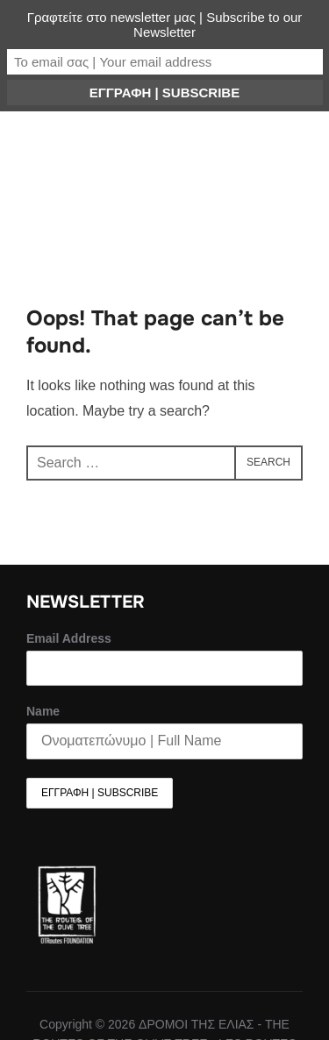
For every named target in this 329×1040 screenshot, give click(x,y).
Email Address (68, 638)
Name (43, 711)
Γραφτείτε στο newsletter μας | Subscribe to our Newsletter (165, 24)
